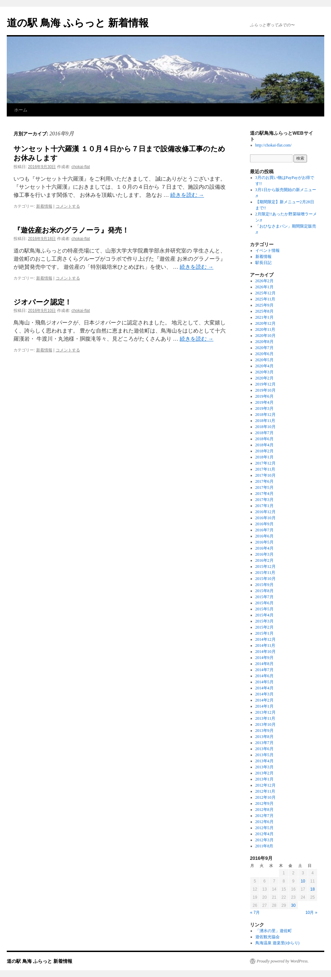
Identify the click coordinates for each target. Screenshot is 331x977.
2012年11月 (265, 791)
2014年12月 (265, 639)
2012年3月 (264, 840)
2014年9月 (264, 657)
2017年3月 (264, 499)
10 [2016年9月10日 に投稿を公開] (303, 881)
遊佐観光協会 (267, 936)
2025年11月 (265, 299)
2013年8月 (264, 736)
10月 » (311, 912)
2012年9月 (264, 803)
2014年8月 (264, 663)
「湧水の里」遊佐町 (273, 930)
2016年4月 (264, 548)
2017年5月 (264, 487)
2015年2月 (264, 627)
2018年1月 (264, 457)
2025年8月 (264, 311)
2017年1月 (264, 505)
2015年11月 (265, 572)
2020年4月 (264, 366)
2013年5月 (264, 754)
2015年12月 (265, 566)
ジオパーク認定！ (43, 302)
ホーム (20, 109)
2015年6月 (264, 603)
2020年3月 (264, 372)
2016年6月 (264, 536)
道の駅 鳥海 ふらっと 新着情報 (78, 22)
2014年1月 (264, 706)
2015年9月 (264, 584)
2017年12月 (265, 463)
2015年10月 (265, 578)
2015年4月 (264, 615)
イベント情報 (267, 250)
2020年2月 (264, 378)
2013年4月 (264, 761)
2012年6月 (264, 821)
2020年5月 (264, 360)
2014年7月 (264, 669)
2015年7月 (264, 597)
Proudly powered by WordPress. (283, 961)
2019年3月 (264, 408)
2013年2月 (264, 773)
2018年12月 (265, 414)
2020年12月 (265, 323)
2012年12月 (265, 785)
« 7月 (255, 912)
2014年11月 (265, 645)
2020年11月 (265, 329)
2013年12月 (265, 712)
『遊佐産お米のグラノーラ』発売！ (71, 230)
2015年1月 (264, 633)
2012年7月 (264, 815)
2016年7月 (264, 530)
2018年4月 (264, 445)
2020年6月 (264, 353)
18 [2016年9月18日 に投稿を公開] (312, 889)
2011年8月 (264, 846)
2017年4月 (264, 493)
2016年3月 (264, 554)
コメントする (68, 206)
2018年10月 (265, 426)
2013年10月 (265, 724)
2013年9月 (264, 730)
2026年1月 (264, 287)
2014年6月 (264, 676)
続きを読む (187, 195)
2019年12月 (265, 384)
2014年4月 (264, 688)
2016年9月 (264, 524)
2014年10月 (265, 651)
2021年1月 (264, 317)
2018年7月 (264, 432)
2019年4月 (264, 402)
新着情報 (44, 206)
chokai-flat (80, 166)
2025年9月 (264, 305)
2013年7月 (264, 742)
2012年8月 (264, 809)
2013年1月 (264, 779)
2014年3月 (264, 694)
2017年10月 (265, 475)
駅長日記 (263, 262)
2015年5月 (264, 609)
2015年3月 (264, 621)
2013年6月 (264, 748)
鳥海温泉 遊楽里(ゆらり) (277, 943)
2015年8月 (264, 590)
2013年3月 (264, 767)
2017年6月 (264, 481)
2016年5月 (264, 542)
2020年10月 (265, 335)
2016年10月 (265, 518)
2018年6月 (264, 439)
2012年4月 (264, 833)
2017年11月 (265, 469)
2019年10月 (265, 390)
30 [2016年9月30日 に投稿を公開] (293, 905)
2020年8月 (264, 341)
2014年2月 (264, 700)
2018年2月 (264, 451)
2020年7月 (264, 347)
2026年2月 (264, 281)
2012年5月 (264, 827)
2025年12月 (265, 293)
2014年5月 (264, 682)
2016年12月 (265, 511)
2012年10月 (265, 797)
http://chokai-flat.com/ (273, 145)
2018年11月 (265, 420)
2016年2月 (264, 560)
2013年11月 (265, 718)
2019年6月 (264, 396)
